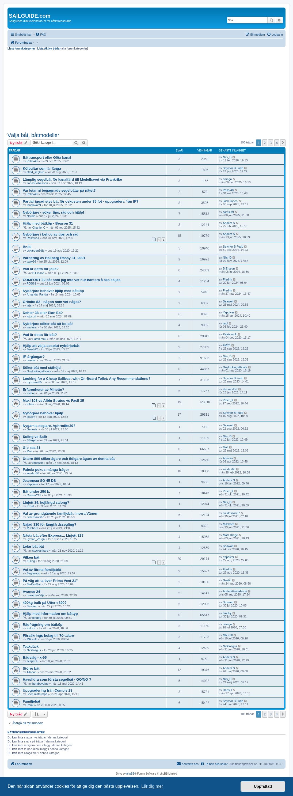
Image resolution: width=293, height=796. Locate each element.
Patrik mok (39, 338)
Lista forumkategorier (21, 48)
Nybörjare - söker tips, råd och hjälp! (53, 212)
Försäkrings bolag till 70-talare (48, 636)
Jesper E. (33, 661)
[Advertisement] (146, 90)
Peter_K (228, 400)
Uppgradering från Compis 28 (47, 690)
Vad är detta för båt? (40, 335)
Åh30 (27, 247)
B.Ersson (38, 273)
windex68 (33, 473)
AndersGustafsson (235, 591)
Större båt (31, 668)
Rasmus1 (33, 238)
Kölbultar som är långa (42, 168)
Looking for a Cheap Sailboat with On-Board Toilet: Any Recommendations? (86, 379)
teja (29, 305)
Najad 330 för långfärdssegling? (49, 524)
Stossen (37, 462)
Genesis (32, 429)
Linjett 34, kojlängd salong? (46, 503)
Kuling (31, 561)
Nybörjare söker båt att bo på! (48, 324)
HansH (227, 690)
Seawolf (228, 301)
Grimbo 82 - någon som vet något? (52, 302)
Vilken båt (31, 557)
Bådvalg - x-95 (35, 657)
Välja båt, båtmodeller (33, 135)
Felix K (31, 628)
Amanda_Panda (37, 294)
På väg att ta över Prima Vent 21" (50, 581)
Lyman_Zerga (36, 539)
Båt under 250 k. (36, 492)
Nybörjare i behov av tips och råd (50, 234)
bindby (36, 617)
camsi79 (228, 212)
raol (225, 323)
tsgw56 (31, 261)
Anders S (229, 223)
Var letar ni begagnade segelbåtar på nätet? (59, 190)
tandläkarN (34, 205)
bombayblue (40, 683)
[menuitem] (40, 34)
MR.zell (32, 639)
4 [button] (277, 142)
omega (227, 179)
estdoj (31, 393)
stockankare (40, 550)
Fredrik (227, 279)
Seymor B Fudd (233, 168)
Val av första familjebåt (42, 570)
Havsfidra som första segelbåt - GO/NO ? (57, 679)
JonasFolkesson (37, 183)
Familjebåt (31, 701)
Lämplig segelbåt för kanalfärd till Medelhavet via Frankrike (72, 179)
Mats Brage (230, 535)
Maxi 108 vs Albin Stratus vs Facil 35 (53, 401)
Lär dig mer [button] (152, 786)
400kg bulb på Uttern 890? (45, 603)
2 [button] (265, 142)
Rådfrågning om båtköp (42, 625)
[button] (283, 142)
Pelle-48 (32, 161)
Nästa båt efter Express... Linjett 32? (53, 535)
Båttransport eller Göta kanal (47, 158)
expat (30, 506)
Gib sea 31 (31, 448)
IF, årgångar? (34, 357)
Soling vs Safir (35, 437)
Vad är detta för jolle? (41, 269)
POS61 (31, 283)
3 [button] (271, 142)
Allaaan (32, 672)
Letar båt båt (33, 546)
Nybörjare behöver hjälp (43, 413)
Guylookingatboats (39, 371)
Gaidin (227, 580)
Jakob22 (32, 349)
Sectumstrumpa (37, 694)
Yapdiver (228, 312)
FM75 (226, 345)
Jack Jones (230, 201)
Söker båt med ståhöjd (41, 368)
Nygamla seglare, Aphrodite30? (49, 426)
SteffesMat (34, 584)
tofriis (30, 404)
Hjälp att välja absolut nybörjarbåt (51, 346)
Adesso (228, 458)
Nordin (31, 216)
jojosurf (31, 316)
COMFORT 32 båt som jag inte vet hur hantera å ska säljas (71, 280)
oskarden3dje (35, 250)
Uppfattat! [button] (263, 786)
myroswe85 (34, 382)
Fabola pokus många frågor (46, 470)
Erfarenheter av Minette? (43, 390)
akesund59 (230, 389)
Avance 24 (31, 592)
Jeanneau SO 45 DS (39, 481)
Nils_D (227, 157)
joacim (31, 416)
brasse (31, 360)
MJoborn (32, 528)
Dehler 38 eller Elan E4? (43, 313)
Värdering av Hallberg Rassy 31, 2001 (54, 258)
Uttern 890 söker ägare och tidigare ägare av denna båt (69, 459)
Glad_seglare (35, 172)
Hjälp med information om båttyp (50, 614)
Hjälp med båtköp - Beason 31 (48, 223)
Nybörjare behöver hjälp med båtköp (53, 291)
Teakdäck (31, 647)
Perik (30, 705)
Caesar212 (34, 495)
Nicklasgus (34, 650)
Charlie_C (38, 227)
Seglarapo (33, 573)
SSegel (31, 440)
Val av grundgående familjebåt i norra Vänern (60, 513)
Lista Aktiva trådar (48, 48)
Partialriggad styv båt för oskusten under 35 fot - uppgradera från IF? (80, 201)
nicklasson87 (35, 517)
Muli (29, 451)
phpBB (130, 773)
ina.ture (32, 327)
